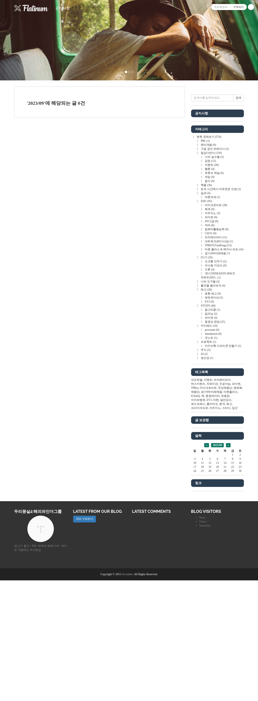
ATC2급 (211, 341)
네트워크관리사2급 (218, 361)
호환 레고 (212, 414)
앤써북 (238, 508)
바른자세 (212, 317)
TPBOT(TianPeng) (218, 365)
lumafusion (213, 454)
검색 (238, 218)
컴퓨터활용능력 (216, 349)
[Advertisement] (217, 150)
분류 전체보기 (208, 257)
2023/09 (217, 565)
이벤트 (211, 285)
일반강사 (225, 520)
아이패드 (208, 446)
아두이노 (212, 333)
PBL (205, 261)
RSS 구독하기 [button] (85, 639)
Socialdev (127, 694)
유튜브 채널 (214, 293)
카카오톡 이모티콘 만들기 (222, 466)
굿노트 (210, 458)
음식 (209, 301)
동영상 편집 (214, 442)
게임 (209, 297)
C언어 (210, 353)
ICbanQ (195, 516)
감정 (210, 281)
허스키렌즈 (198, 504)
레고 (206, 410)
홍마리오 (212, 524)
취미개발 (208, 265)
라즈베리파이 (215, 357)
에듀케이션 (213, 418)
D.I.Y (206, 378)
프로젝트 (208, 462)
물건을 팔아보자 (212, 406)
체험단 (195, 512)
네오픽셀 (196, 500)
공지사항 (62, 8)
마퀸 (216, 520)
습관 (205, 313)
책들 (206, 305)
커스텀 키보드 (215, 386)
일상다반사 (211, 273)
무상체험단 (225, 508)
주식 (205, 470)
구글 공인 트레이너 (214, 269)
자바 (209, 345)
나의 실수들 (214, 277)
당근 (235, 528)
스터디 (226, 528)
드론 (209, 390)
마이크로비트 (215, 325)
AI (204, 474)
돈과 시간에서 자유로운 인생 (220, 309)
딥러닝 (210, 434)
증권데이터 (213, 516)
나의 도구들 (210, 402)
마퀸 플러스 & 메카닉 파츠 (223, 370)
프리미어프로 (199, 528)
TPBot (195, 508)
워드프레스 (198, 524)
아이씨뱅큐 (198, 520)
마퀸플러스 (231, 512)
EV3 (209, 422)
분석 (222, 524)
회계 (209, 329)
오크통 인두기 (215, 382)
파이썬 (210, 337)
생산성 (206, 478)
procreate (211, 450)
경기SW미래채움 (217, 374)
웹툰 (209, 289)
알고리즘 (212, 430)
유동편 (225, 516)
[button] (19, 40)
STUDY (207, 426)
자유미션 (212, 504)
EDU (206, 321)
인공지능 (225, 504)
